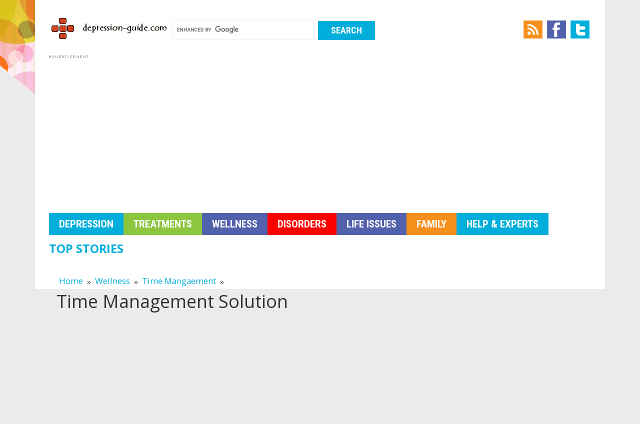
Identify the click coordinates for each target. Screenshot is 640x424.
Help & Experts (502, 224)
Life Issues (371, 224)
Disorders (302, 224)
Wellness (235, 224)
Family (431, 224)
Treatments (163, 224)
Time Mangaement (179, 280)
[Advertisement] (320, 131)
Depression (86, 224)
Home (71, 280)
